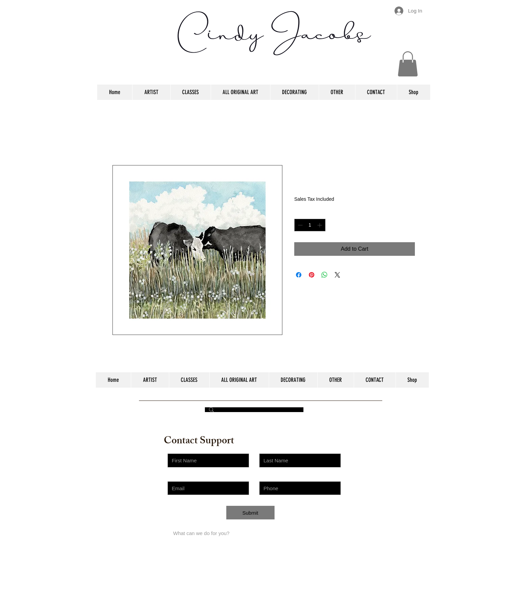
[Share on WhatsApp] (324, 275)
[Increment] (320, 225)
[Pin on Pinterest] (312, 275)
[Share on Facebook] (299, 275)
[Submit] (250, 512)
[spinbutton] (310, 225)
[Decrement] (299, 225)
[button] (407, 63)
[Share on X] (337, 275)
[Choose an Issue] (208, 516)
